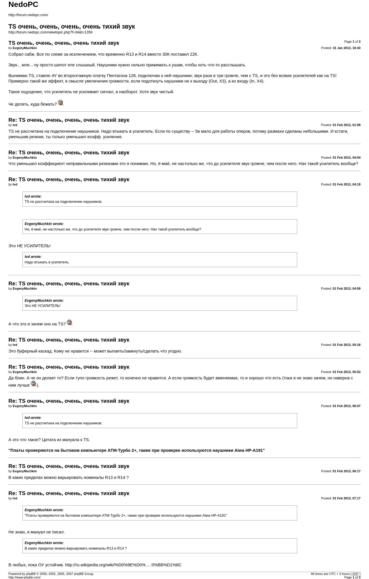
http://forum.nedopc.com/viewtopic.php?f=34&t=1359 (50, 32)
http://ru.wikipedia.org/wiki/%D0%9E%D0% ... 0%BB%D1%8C (123, 565)
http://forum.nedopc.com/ (28, 15)
